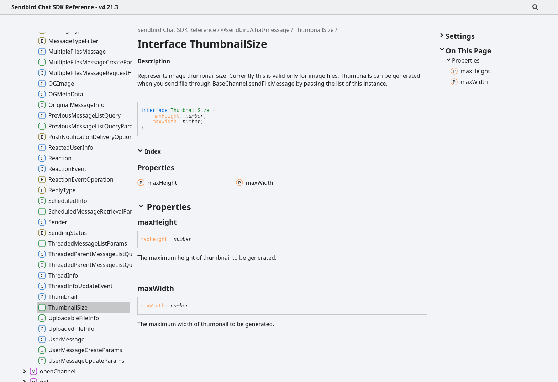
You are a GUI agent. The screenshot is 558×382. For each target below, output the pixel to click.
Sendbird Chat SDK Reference (176, 30)
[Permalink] (176, 62)
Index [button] (148, 151)
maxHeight (166, 116)
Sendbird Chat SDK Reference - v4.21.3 (64, 7)
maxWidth (165, 122)
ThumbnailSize (314, 30)
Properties (462, 60)
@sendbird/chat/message (255, 30)
